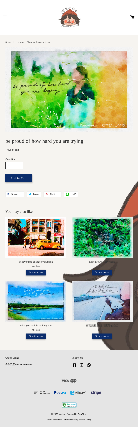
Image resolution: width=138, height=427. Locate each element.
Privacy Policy (70, 419)
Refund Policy (85, 419)
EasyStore (82, 414)
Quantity (10, 159)
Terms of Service (54, 419)
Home (8, 42)
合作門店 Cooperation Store (18, 364)
